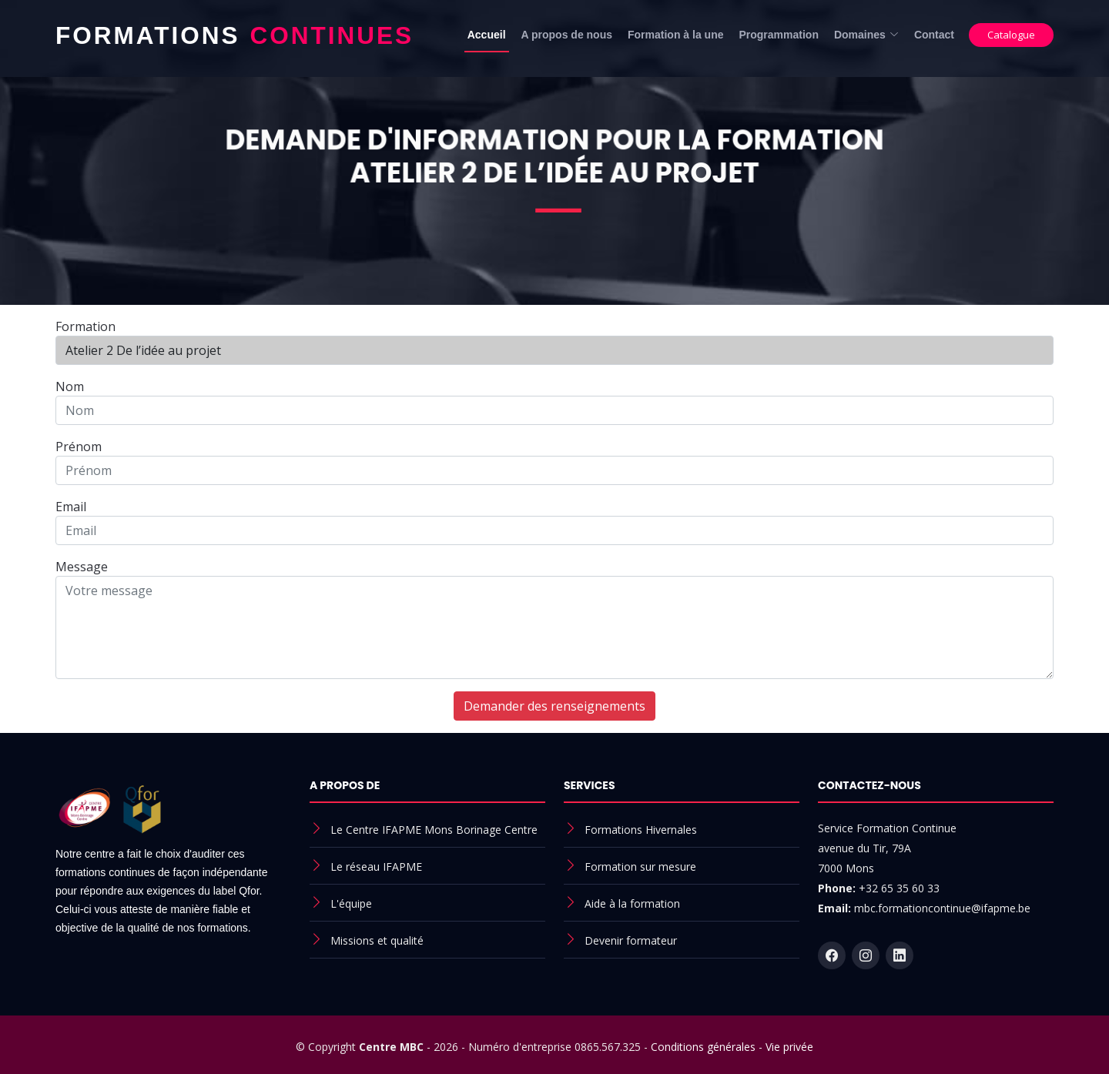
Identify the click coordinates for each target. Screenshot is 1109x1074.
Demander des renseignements (554, 706)
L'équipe (351, 903)
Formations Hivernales (641, 829)
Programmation (778, 34)
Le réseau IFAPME (376, 866)
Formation (85, 326)
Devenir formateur (631, 940)
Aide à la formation (632, 903)
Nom (69, 386)
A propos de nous (566, 34)
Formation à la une (675, 34)
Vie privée (789, 1046)
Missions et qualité (377, 940)
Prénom (78, 446)
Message (81, 566)
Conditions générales (703, 1046)
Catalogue (1011, 35)
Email (70, 506)
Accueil (486, 34)
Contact (934, 34)
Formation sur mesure (640, 866)
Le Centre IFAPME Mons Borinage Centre (434, 829)
